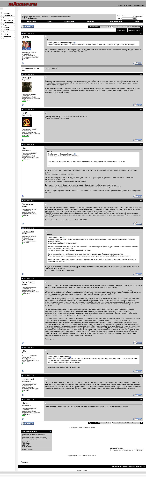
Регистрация (31, 21)
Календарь (90, 21)
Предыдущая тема (76, 427)
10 (120, 26)
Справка (49, 21)
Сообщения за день (115, 21)
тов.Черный (28, 379)
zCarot (85, 470)
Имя (118, 16)
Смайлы (24, 443)
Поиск (137, 21)
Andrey (25, 36)
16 (128, 26)
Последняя (136, 26)
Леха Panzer (28, 282)
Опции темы (121, 30)
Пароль (119, 18)
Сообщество (69, 21)
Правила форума (27, 449)
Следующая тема (88, 427)
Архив (138, 466)
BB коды (24, 442)
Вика (47, 68)
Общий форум (45, 16)
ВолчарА (26, 77)
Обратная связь (117, 466)
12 (125, 26)
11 (122, 26)
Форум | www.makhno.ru (31, 16)
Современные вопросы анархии (61, 16)
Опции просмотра (134, 30)
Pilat (24, 148)
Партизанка (28, 204)
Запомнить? (137, 16)
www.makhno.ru (129, 466)
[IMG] (23, 445)
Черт (24, 113)
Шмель (25, 403)
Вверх (143, 466)
